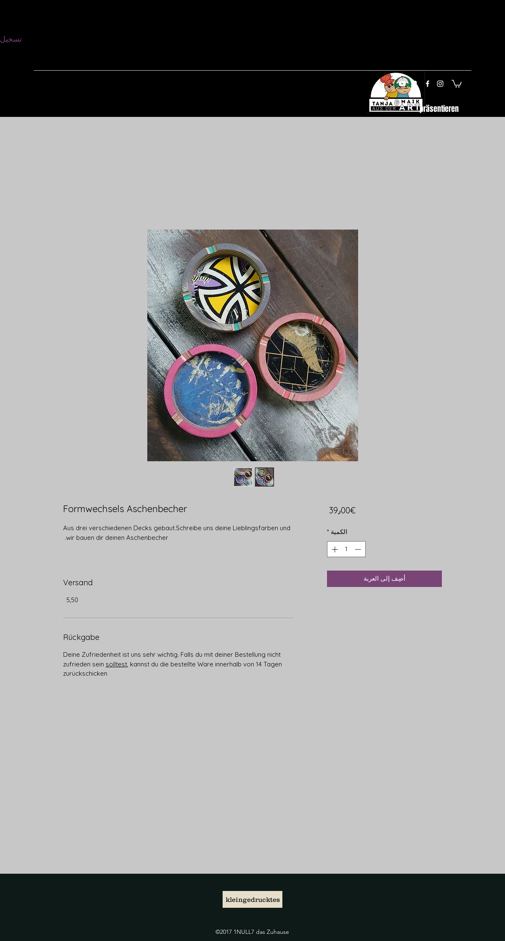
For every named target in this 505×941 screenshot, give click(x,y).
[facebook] (427, 83)
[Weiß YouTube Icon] (402, 83)
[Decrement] (358, 549)
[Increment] (334, 549)
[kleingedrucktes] (252, 899)
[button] (457, 83)
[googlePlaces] (415, 83)
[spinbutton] (346, 549)
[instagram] (440, 83)
